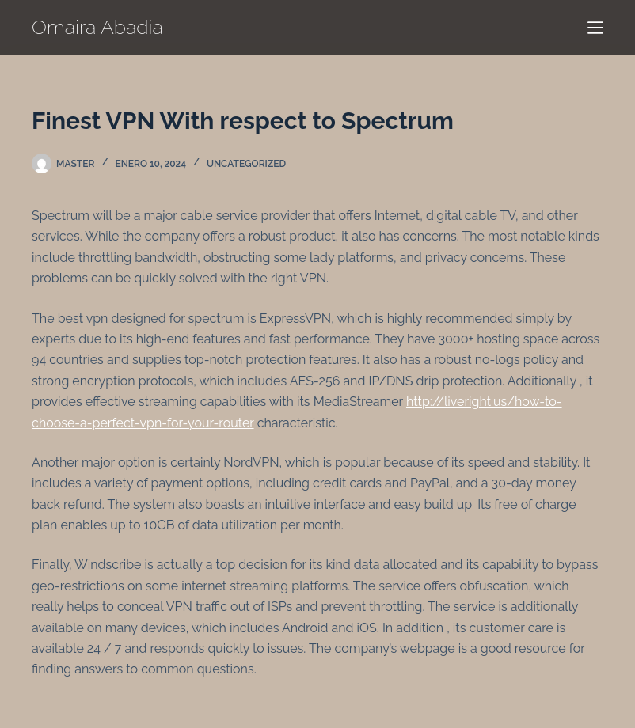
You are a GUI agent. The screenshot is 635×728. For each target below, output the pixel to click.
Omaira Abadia (97, 27)
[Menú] (595, 28)
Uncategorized (246, 163)
